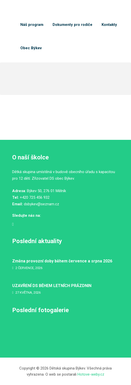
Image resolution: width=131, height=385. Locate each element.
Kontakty (109, 24)
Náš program (31, 24)
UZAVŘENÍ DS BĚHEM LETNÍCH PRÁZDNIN (51, 285)
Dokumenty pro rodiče (72, 24)
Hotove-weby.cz (90, 374)
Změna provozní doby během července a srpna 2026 (62, 261)
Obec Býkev (31, 48)
